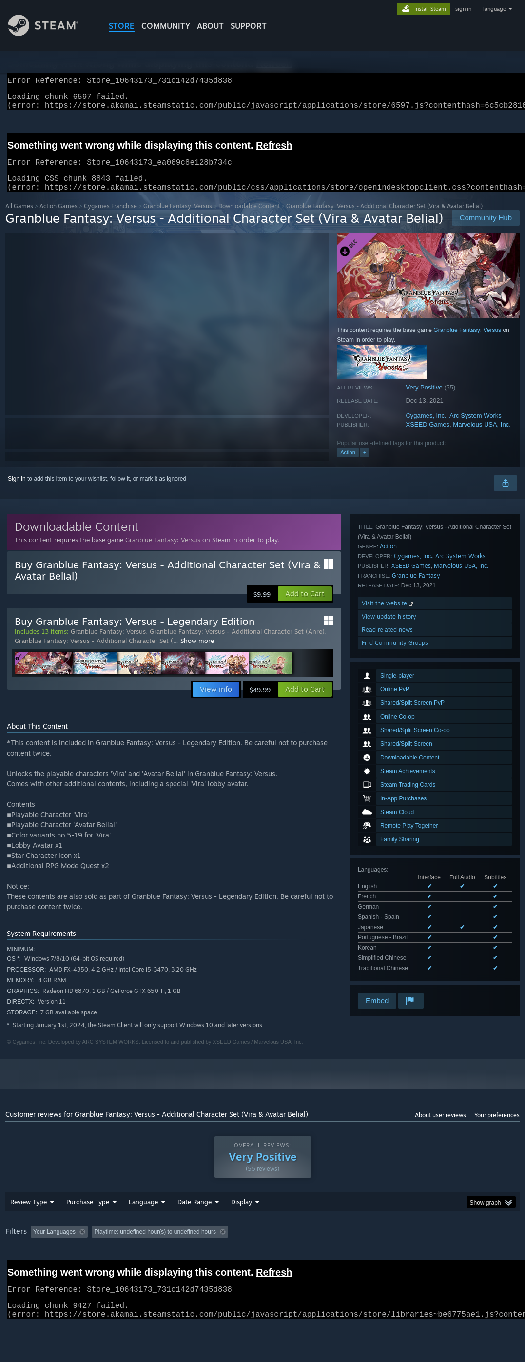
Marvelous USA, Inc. (482, 436)
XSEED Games (427, 436)
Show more (197, 652)
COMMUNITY (165, 26)
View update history (389, 920)
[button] (304, 605)
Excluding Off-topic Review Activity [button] (152, 1257)
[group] (262, 1263)
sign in (463, 8)
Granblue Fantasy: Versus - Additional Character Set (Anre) (237, 643)
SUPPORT (249, 26)
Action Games (58, 217)
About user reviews (440, 1126)
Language (143, 1227)
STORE (122, 26)
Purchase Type (87, 1227)
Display (241, 1227)
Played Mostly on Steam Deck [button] (298, 1257)
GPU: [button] (463, 1257)
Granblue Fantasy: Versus (177, 217)
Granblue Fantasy (416, 879)
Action (347, 464)
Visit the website (388, 907)
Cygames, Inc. (426, 427)
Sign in (17, 490)
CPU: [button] (430, 1257)
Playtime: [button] (228, 1257)
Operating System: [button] (380, 1257)
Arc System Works (475, 427)
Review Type (28, 1227)
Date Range (194, 1227)
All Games (19, 217)
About (210, 26)
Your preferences (497, 1126)
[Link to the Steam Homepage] (51, 33)
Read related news (387, 933)
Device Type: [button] (24, 1270)
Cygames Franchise (110, 217)
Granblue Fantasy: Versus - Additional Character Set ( (94, 652)
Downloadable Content (249, 217)
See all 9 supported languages (397, 802)
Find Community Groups (395, 946)
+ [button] (364, 464)
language (494, 8)
